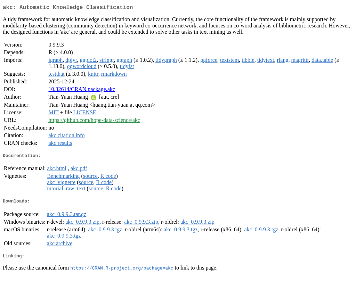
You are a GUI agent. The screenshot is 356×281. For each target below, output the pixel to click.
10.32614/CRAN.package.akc (81, 90)
